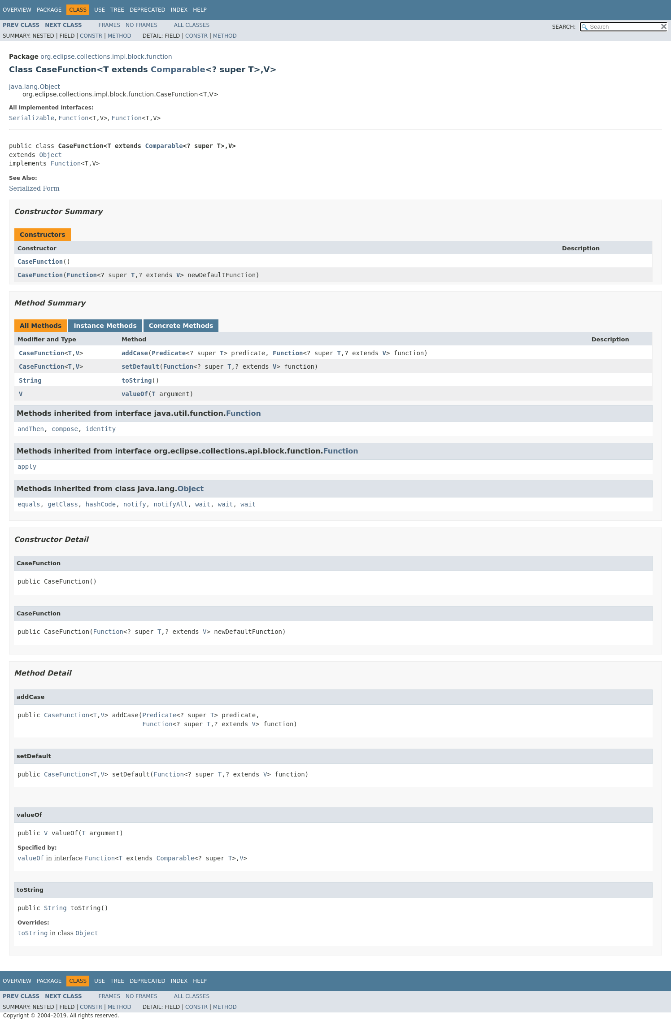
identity (101, 428)
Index (179, 10)
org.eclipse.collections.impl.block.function (106, 56)
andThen (30, 428)
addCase (135, 353)
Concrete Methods (181, 325)
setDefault (140, 366)
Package (49, 10)
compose (65, 428)
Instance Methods (105, 325)
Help (200, 10)
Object (50, 154)
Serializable (31, 118)
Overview (17, 10)
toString (137, 380)
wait (202, 504)
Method (119, 36)
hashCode (101, 504)
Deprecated (148, 10)
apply (26, 466)
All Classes (191, 25)
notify (134, 504)
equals (28, 504)
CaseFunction (40, 261)
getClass (63, 504)
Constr (91, 36)
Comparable (178, 69)
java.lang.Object (34, 86)
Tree (117, 10)
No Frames (141, 25)
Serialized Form (34, 188)
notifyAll (170, 504)
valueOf (135, 393)
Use (99, 10)
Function (73, 118)
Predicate (169, 353)
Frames (110, 25)
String (30, 380)
